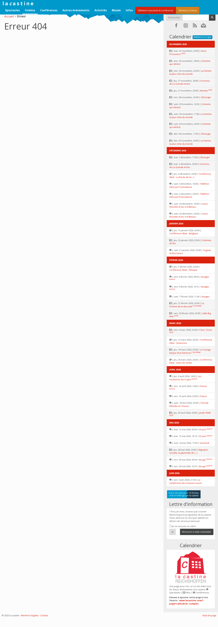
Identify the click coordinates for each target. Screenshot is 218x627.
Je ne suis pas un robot (182, 526)
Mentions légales (30, 615)
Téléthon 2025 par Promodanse (189, 185)
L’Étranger (206, 97)
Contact (44, 615)
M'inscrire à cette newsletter (196, 531)
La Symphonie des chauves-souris (185, 481)
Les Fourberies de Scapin (185, 378)
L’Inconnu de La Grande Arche (189, 82)
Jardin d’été (205, 412)
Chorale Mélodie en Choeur (188, 404)
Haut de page (209, 615)
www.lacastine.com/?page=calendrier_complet (186, 602)
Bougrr (202, 459)
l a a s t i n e (18, 3)
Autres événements (76, 10)
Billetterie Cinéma (188, 10)
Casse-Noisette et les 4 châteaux (188, 205)
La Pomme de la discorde (186, 305)
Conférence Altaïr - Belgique (183, 233)
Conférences (48, 10)
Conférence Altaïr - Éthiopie (183, 269)
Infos (129, 10)
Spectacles (12, 10)
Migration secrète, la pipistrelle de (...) (188, 451)
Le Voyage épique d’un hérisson (190, 351)
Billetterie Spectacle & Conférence (155, 10)
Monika (204, 90)
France (203, 386)
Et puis (202, 429)
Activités (101, 10)
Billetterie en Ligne (202, 37)
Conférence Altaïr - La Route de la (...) (190, 175)
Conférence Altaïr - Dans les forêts (190, 361)
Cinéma (30, 10)
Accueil (9, 16)
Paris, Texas (205, 329)
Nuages (205, 276)
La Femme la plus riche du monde (190, 72)
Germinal (204, 442)
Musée (116, 10)
